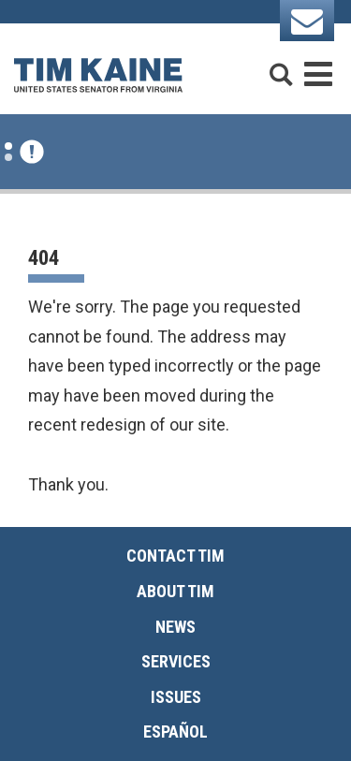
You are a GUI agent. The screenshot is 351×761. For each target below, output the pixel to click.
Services (176, 661)
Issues (176, 697)
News (175, 627)
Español (175, 731)
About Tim (175, 591)
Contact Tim (175, 555)
